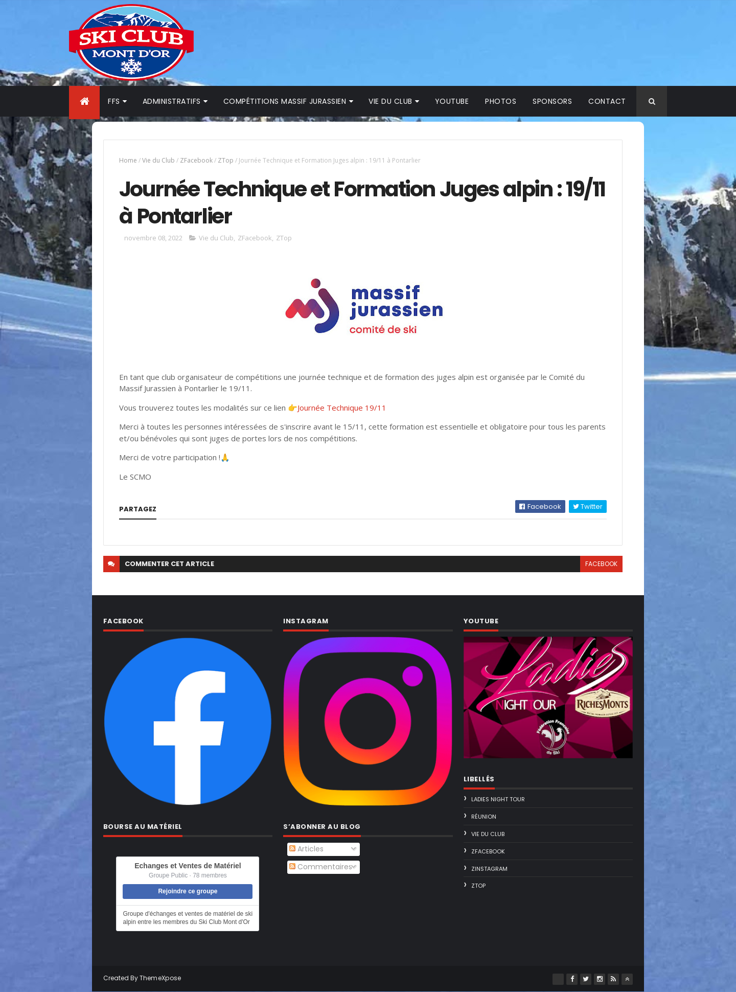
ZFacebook (196, 160)
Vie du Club (158, 160)
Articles (306, 849)
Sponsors (552, 101)
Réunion (483, 817)
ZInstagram (489, 869)
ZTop (226, 160)
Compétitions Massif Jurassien (285, 101)
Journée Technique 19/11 (341, 407)
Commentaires (320, 867)
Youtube (452, 101)
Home (128, 160)
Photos (500, 101)
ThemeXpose (160, 978)
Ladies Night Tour (498, 799)
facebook (601, 563)
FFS (114, 101)
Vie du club (390, 101)
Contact (607, 101)
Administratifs (172, 101)
